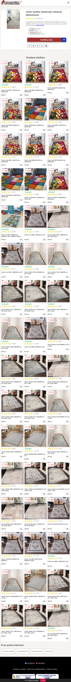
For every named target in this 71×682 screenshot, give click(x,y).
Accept (43, 680)
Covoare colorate (37, 651)
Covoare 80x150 (22, 651)
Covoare (48, 651)
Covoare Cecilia (9, 651)
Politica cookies (52, 669)
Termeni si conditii (19, 669)
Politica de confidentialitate (36, 669)
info (21, 95)
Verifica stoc (53, 40)
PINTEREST (40, 663)
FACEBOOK (29, 663)
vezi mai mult (40, 25)
